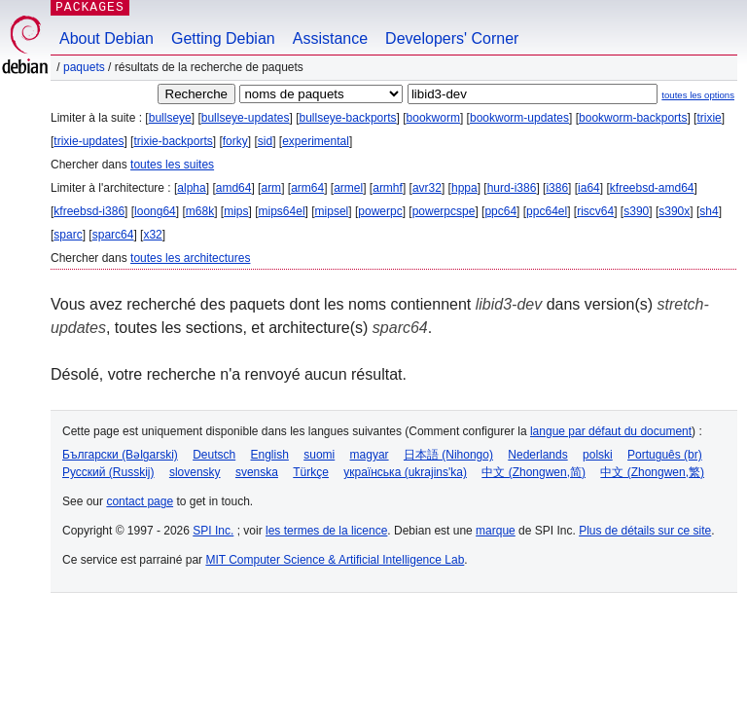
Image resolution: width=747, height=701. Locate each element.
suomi (319, 454)
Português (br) (664, 454)
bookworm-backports (633, 118)
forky (235, 141)
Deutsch (214, 454)
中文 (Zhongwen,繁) (652, 472)
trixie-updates (88, 141)
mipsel (332, 211)
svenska (256, 472)
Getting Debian (223, 38)
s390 (636, 211)
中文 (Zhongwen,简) (533, 472)
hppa (464, 188)
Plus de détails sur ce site (645, 530)
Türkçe (311, 472)
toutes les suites (172, 164)
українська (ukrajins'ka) (405, 472)
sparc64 (113, 234)
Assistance (330, 38)
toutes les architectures (190, 258)
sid (265, 141)
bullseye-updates (245, 118)
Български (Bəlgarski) (120, 454)
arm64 (307, 188)
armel (348, 188)
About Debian (106, 38)
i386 (557, 188)
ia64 (589, 188)
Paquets (84, 67)
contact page (139, 501)
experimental (315, 141)
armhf (388, 188)
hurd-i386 (512, 188)
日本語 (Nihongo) (448, 454)
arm (271, 188)
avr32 (427, 188)
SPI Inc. (213, 530)
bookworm (433, 118)
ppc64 (500, 211)
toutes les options (697, 95)
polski (598, 454)
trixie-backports (172, 141)
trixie (708, 118)
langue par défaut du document (611, 431)
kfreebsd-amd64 (652, 188)
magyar (369, 454)
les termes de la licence (326, 530)
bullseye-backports (348, 118)
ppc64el (546, 211)
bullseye (170, 118)
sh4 (708, 211)
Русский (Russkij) (108, 472)
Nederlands (537, 454)
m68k (200, 211)
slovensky (195, 472)
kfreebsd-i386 (88, 211)
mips (236, 211)
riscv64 (595, 211)
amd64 (234, 188)
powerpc (380, 211)
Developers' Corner (451, 38)
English (270, 454)
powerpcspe (444, 211)
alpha (191, 188)
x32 (152, 234)
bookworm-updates (519, 118)
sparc (67, 234)
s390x (674, 211)
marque (496, 530)
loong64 (155, 211)
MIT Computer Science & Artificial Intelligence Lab (334, 560)
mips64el (282, 211)
